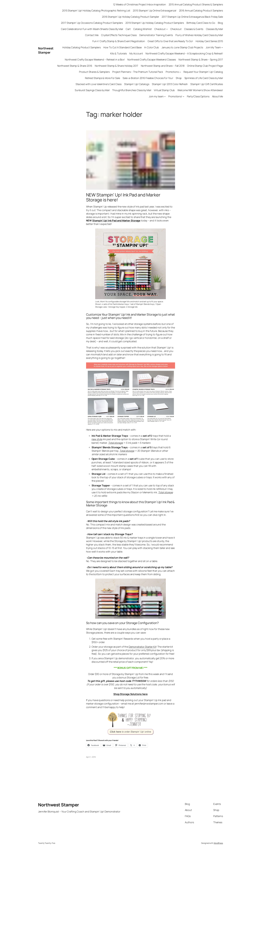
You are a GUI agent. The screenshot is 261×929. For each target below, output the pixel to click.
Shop (179, 78)
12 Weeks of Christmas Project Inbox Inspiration (139, 4)
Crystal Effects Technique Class (119, 35)
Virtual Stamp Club (164, 90)
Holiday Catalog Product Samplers (81, 47)
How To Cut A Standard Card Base (122, 47)
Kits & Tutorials (118, 53)
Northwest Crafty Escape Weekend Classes (151, 59)
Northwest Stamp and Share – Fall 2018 (162, 65)
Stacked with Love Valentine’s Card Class (99, 84)
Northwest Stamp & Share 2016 (74, 65)
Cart (128, 29)
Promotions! (175, 96)
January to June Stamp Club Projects (182, 47)
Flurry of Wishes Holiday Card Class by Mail (199, 35)
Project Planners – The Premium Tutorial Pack (137, 71)
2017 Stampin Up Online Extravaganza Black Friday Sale (192, 16)
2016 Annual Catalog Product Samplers (201, 10)
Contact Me (91, 35)
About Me (217, 96)
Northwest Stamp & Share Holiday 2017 (116, 65)
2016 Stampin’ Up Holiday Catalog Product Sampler (130, 16)
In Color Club (151, 47)
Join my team (156, 96)
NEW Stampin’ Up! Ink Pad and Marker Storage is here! (123, 197)
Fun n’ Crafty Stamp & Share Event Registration (118, 41)
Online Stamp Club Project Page (205, 65)
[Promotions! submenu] (183, 96)
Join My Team (213, 47)
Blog (220, 22)
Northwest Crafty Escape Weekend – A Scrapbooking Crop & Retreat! (184, 53)
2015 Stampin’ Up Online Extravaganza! (154, 10)
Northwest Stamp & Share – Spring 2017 (201, 59)
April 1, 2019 (91, 757)
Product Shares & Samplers (94, 71)
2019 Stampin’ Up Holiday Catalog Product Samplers (154, 22)
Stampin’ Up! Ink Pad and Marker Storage (116, 220)
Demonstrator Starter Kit (142, 646)
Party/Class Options (198, 96)
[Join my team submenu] (165, 96)
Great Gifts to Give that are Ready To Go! (170, 41)
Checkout (160, 29)
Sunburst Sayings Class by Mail (92, 90)
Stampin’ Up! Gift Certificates (206, 84)
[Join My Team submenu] (222, 47)
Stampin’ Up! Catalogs (136, 84)
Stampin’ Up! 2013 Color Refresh (170, 84)
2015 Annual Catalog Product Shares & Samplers (196, 4)
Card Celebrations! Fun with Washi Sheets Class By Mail (92, 29)
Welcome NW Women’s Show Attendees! (200, 90)
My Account (136, 53)
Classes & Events (193, 29)
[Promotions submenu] (180, 72)
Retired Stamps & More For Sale (102, 78)
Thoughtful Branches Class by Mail (131, 90)
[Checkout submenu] (167, 29)
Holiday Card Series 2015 (209, 41)
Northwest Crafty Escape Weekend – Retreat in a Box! (95, 59)
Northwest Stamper (46, 50)
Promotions (172, 71)
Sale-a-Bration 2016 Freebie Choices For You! (148, 78)
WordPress (218, 843)
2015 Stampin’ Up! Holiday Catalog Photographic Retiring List (96, 10)
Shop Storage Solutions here (130, 694)
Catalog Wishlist (142, 29)
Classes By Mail (214, 29)
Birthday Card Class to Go (201, 22)
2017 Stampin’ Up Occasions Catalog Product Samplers (92, 22)
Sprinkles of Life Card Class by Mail (203, 78)
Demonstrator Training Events (156, 35)
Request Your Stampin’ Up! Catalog (203, 71)
